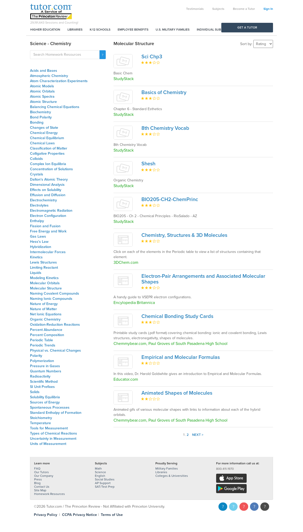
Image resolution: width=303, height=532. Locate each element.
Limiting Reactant (44, 267)
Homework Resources (49, 494)
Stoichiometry (41, 418)
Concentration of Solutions (51, 169)
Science (100, 472)
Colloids (36, 159)
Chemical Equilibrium (47, 138)
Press (38, 479)
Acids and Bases (43, 70)
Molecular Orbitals (45, 283)
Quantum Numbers (45, 371)
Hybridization (40, 247)
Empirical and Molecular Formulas (180, 357)
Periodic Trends (42, 345)
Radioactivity (40, 376)
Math (98, 468)
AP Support (103, 483)
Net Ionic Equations (46, 314)
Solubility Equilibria (45, 397)
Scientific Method (44, 381)
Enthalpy (37, 221)
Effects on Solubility (45, 190)
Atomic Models (42, 86)
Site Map (40, 490)
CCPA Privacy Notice (79, 515)
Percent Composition (47, 335)
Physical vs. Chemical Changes (55, 350)
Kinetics (36, 257)
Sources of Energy (45, 402)
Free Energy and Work (48, 231)
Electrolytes (39, 205)
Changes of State (44, 127)
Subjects (218, 9)
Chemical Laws (42, 143)
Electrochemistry (43, 200)
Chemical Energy (44, 133)
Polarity (36, 355)
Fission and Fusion (45, 226)
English (100, 476)
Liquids (35, 273)
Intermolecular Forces (48, 252)
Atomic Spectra (42, 96)
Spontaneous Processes (50, 407)
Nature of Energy (44, 304)
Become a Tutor (244, 9)
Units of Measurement (48, 444)
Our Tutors (41, 472)
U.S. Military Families (173, 29)
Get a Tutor (247, 27)
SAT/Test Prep (105, 486)
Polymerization (42, 361)
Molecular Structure (46, 288)
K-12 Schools (100, 29)
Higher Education (45, 29)
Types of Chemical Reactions (53, 433)
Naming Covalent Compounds (54, 293)
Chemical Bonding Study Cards (177, 316)
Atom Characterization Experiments (59, 81)
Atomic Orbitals (42, 91)
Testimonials (195, 9)
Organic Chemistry (45, 319)
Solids (35, 392)
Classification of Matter (48, 148)
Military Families (166, 468)
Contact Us (41, 486)
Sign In (268, 9)
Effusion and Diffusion (47, 195)
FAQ (37, 468)
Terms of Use (112, 515)
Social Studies (105, 479)
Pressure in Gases (45, 366)
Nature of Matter (43, 309)
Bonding (36, 122)
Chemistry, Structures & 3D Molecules (184, 235)
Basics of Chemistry (163, 92)
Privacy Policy (45, 515)
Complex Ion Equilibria (48, 164)
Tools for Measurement (49, 428)
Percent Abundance (46, 330)
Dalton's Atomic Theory (49, 179)
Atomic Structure (43, 102)
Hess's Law (39, 241)
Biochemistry (40, 112)
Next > (197, 435)
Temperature (40, 423)
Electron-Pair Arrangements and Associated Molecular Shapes (203, 279)
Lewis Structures (43, 262)
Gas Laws (38, 236)
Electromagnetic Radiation (51, 210)
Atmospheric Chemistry (49, 76)
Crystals (36, 174)
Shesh (148, 164)
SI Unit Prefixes (42, 387)
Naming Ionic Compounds (51, 298)
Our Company (43, 476)
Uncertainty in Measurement (53, 438)
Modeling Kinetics (44, 278)
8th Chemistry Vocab (165, 128)
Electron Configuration (48, 216)
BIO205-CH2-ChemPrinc (169, 199)
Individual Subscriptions (218, 29)
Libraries (74, 29)
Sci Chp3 (151, 57)
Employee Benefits (133, 29)
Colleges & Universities (171, 476)
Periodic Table (41, 340)
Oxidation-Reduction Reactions (55, 324)
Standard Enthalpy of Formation (55, 412)
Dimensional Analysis (47, 184)
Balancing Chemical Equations (54, 107)
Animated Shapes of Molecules (176, 393)
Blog (37, 483)
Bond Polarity (41, 117)
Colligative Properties (47, 153)
